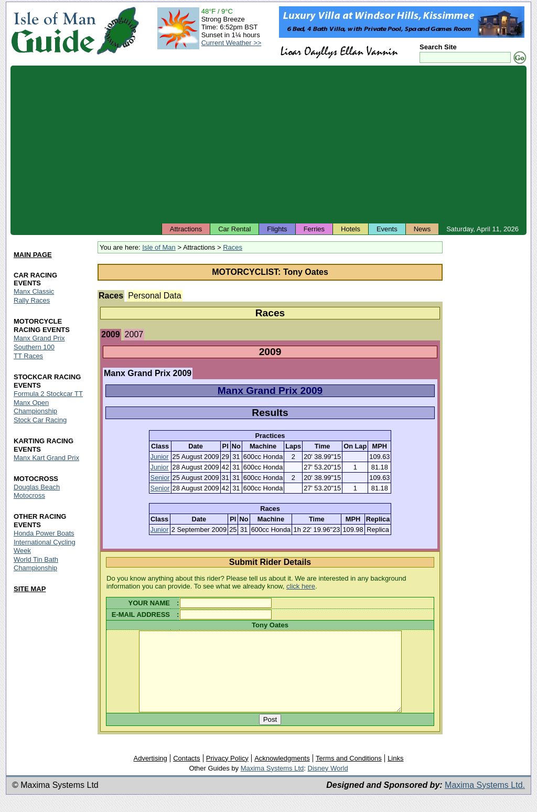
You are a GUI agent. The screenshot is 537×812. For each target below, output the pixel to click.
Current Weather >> (231, 43)
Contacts (186, 774)
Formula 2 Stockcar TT (48, 394)
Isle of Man (159, 247)
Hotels (350, 229)
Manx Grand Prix (39, 339)
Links (395, 774)
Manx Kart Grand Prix (46, 458)
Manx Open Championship (35, 407)
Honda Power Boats (44, 533)
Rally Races (32, 301)
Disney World (328, 784)
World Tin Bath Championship (36, 563)
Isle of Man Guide (53, 31)
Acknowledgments (282, 774)
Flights (277, 229)
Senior (160, 478)
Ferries (314, 229)
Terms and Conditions (349, 774)
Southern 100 (34, 347)
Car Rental (234, 229)
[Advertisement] (268, 144)
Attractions (186, 229)
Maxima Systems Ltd (272, 784)
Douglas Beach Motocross (37, 491)
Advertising (150, 774)
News (422, 229)
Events (387, 229)
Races (232, 247)
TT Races (28, 356)
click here (300, 586)
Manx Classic (34, 292)
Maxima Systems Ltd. (485, 800)
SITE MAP (30, 589)
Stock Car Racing (40, 420)
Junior (160, 457)
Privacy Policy (227, 774)
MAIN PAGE (33, 255)
